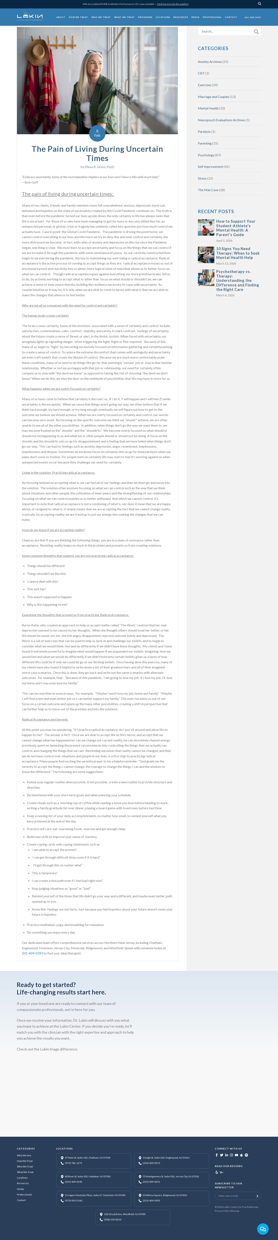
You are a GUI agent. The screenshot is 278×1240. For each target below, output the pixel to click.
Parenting (205, 143)
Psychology (206, 155)
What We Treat (25, 1172)
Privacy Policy (222, 1210)
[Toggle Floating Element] (263, 1229)
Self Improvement (210, 166)
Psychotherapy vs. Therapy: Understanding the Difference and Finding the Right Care (237, 280)
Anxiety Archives (210, 62)
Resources (23, 1183)
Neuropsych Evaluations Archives (221, 120)
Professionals (24, 1194)
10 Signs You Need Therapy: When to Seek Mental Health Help (238, 253)
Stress (202, 178)
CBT (201, 73)
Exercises (204, 85)
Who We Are (24, 1155)
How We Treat (25, 1160)
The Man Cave (208, 190)
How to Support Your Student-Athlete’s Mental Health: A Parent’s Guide (235, 228)
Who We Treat (25, 1166)
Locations (22, 1177)
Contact (21, 1200)
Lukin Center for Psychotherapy (240, 1206)
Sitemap (234, 1210)
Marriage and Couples (213, 97)
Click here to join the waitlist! (173, 4)
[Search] (259, 4)
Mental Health (208, 108)
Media (20, 1189)
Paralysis (204, 131)
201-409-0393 (32, 953)
